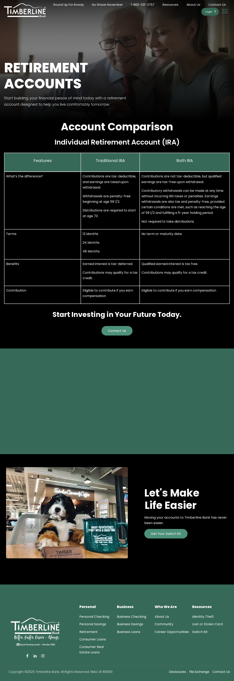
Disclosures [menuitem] (177, 672)
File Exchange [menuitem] (199, 672)
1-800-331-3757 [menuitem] (142, 4)
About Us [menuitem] (193, 4)
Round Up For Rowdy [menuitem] (68, 4)
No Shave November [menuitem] (107, 4)
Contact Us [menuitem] (217, 4)
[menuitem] (94, 616)
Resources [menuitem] (170, 4)
